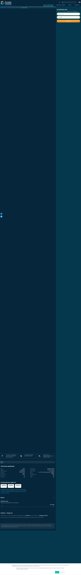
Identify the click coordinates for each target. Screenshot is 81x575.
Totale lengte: (32, 469)
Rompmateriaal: (4, 471)
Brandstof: (3, 473)
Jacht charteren (48, 5)
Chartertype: (32, 468)
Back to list (3, 7)
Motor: (31, 472)
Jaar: (1, 468)
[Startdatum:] (68, 14)
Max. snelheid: (3, 474)
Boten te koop (61, 5)
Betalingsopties (5, 493)
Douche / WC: (3, 476)
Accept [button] (57, 572)
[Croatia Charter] (6, 3)
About (2, 461)
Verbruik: (31, 473)
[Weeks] (68, 17)
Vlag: (31, 476)
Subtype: (2, 469)
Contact (77, 5)
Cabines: (2, 475)
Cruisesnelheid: (33, 474)
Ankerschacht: (33, 471)
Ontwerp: (2, 472)
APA (2, 505)
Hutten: (31, 475)
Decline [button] (62, 572)
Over (69, 5)
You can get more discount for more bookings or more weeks (13, 491)
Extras (2, 497)
